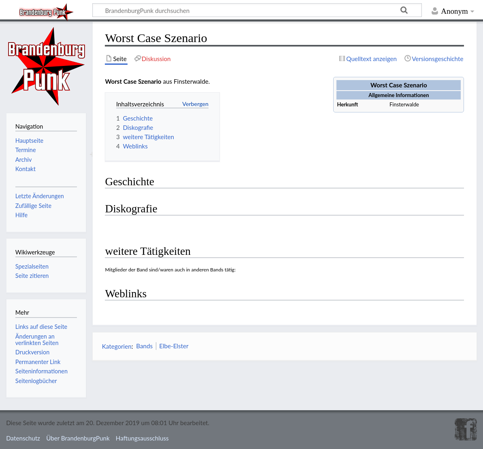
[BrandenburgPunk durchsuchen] (257, 10)
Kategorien (117, 345)
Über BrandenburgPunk (78, 438)
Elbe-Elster (173, 345)
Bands (144, 345)
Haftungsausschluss (142, 438)
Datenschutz (23, 438)
